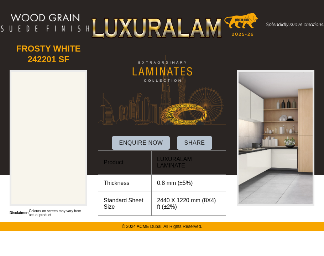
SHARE (194, 143)
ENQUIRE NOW (141, 143)
